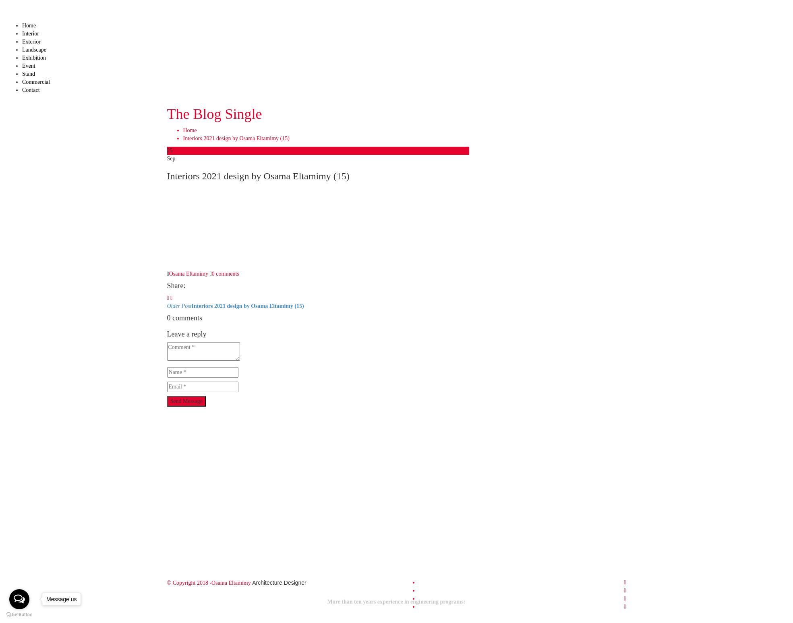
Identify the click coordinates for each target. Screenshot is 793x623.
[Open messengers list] (19, 599)
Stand (28, 74)
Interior (30, 34)
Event (28, 66)
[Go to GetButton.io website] (19, 614)
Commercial (36, 82)
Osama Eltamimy (189, 274)
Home (29, 26)
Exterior (31, 42)
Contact (31, 90)
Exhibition (34, 58)
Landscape (34, 50)
